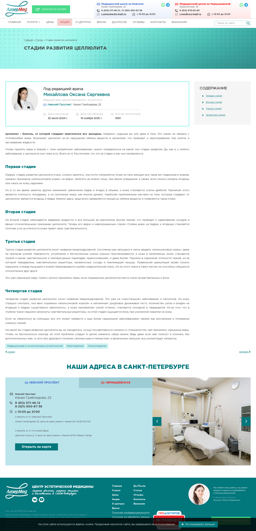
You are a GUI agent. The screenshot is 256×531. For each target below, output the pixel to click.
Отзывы (139, 22)
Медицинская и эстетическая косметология (35, 346)
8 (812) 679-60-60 (190, 11)
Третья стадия (214, 109)
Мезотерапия (75, 346)
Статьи (138, 491)
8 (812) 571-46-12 (110, 11)
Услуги (33, 22)
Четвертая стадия (215, 115)
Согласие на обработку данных (131, 517)
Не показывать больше (198, 524)
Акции (65, 22)
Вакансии (179, 22)
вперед (245, 352)
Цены (50, 22)
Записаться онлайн (54, 9)
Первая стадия (214, 96)
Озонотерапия (97, 346)
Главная (14, 22)
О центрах (83, 22)
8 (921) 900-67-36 (132, 11)
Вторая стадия (214, 102)
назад (10, 352)
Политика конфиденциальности (131, 513)
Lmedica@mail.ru (190, 14)
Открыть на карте (36, 446)
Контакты (158, 22)
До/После (119, 22)
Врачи (101, 22)
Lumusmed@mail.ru (113, 14)
